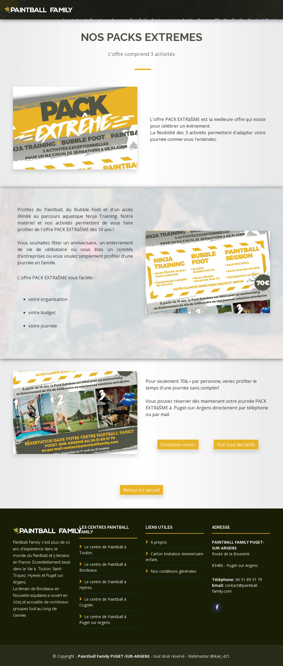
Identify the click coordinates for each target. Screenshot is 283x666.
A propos (159, 542)
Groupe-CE (208, 20)
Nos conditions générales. (174, 571)
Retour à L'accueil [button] (141, 490)
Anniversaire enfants (172, 20)
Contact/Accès (263, 20)
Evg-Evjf (138, 20)
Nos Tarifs (233, 20)
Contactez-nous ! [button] (178, 503)
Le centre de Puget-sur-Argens (94, 20)
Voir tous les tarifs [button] (236, 503)
